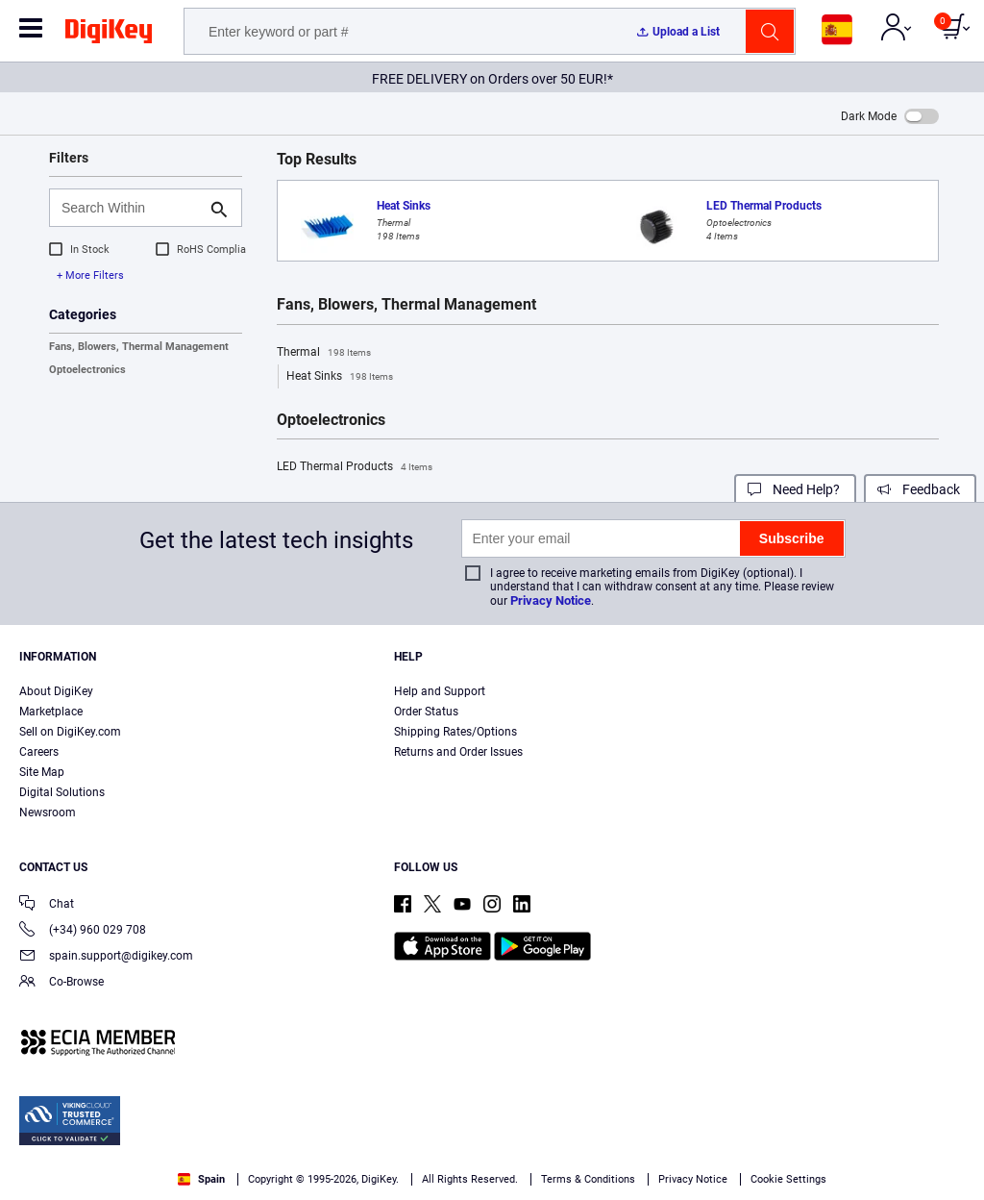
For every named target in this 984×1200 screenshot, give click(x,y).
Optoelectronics (87, 369)
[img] (108, 34)
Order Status (426, 711)
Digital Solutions (62, 792)
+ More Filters (90, 275)
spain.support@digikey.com (106, 957)
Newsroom (47, 812)
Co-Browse (61, 983)
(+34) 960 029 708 (82, 931)
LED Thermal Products (354, 467)
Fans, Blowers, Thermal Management (139, 346)
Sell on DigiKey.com (70, 731)
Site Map (41, 772)
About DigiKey (56, 691)
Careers (39, 752)
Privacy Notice (550, 600)
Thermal (324, 352)
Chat (46, 905)
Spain (201, 1179)
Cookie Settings (788, 1179)
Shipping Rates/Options (455, 731)
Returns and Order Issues (458, 752)
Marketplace (51, 711)
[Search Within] (130, 207)
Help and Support (439, 691)
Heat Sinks (339, 376)
